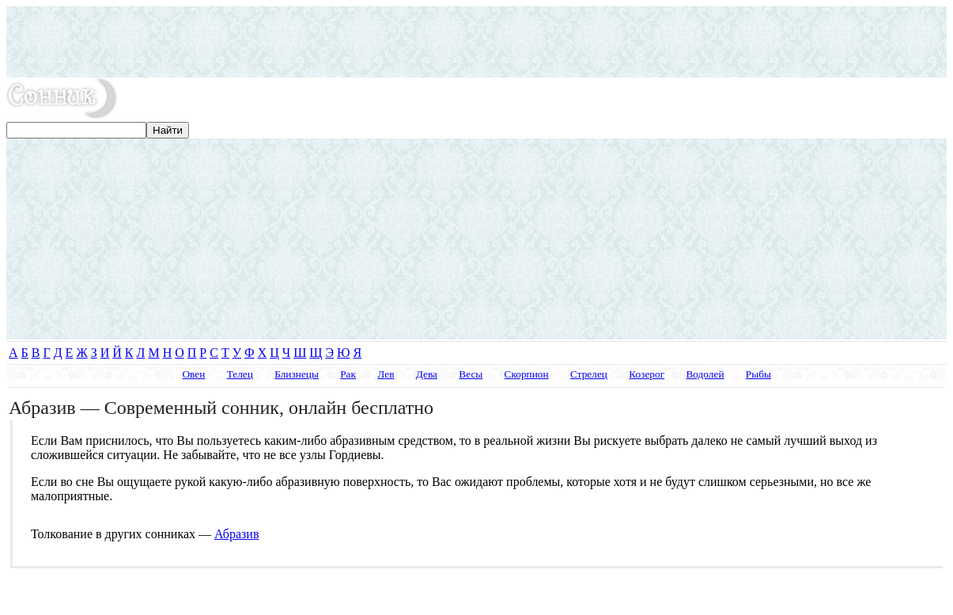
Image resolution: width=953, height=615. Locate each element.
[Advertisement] (476, 42)
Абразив (236, 534)
